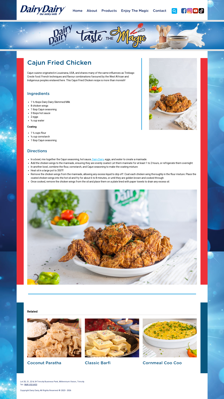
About (92, 11)
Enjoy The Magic (135, 11)
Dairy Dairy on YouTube (195, 10)
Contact (159, 11)
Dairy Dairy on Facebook (184, 10)
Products (109, 11)
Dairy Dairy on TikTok (201, 10)
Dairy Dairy (98, 159)
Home (77, 11)
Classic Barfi (97, 363)
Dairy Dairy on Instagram (189, 10)
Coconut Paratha (44, 363)
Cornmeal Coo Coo (162, 363)
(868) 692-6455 (30, 384)
